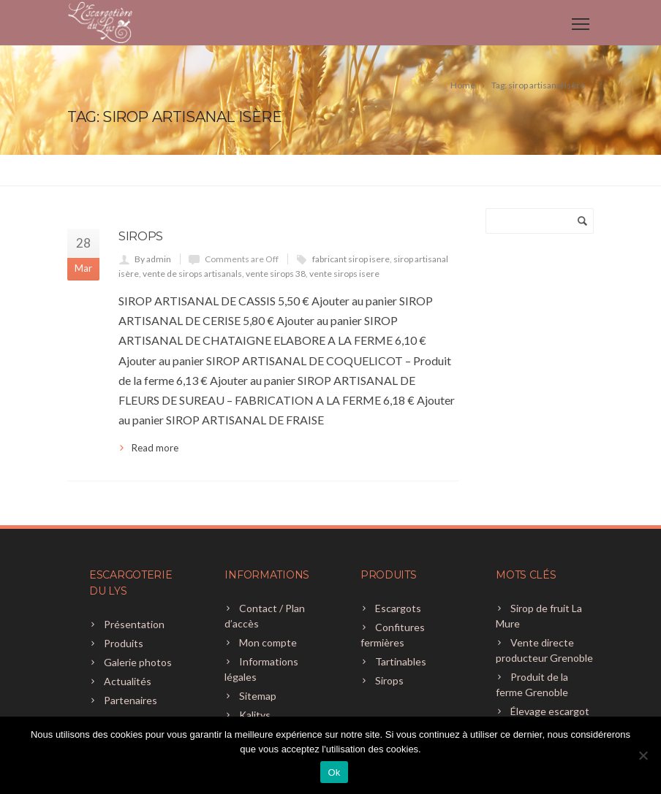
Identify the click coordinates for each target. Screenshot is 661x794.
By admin (153, 258)
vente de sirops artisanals (192, 273)
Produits (123, 643)
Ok (334, 772)
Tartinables (400, 661)
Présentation (134, 624)
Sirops (140, 236)
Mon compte (268, 642)
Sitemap (257, 696)
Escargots (398, 608)
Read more (155, 448)
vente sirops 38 (276, 273)
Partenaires (130, 700)
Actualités (127, 681)
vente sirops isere (344, 273)
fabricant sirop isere (351, 258)
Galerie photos (138, 662)
